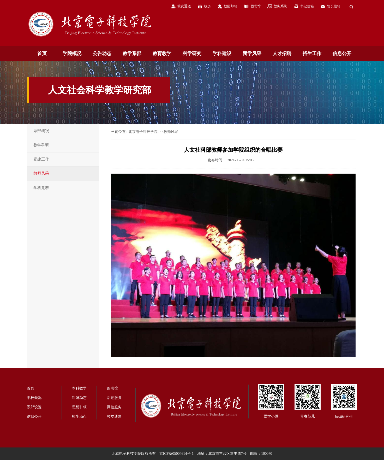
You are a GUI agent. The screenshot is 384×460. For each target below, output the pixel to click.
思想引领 (79, 407)
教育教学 (162, 53)
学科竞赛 (41, 188)
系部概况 (41, 131)
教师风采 (41, 173)
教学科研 (41, 145)
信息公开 (342, 53)
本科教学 (79, 388)
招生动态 (79, 416)
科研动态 (79, 398)
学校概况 (34, 398)
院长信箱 (333, 6)
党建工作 (41, 159)
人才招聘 (282, 53)
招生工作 (312, 53)
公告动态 (102, 53)
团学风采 (252, 53)
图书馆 (255, 6)
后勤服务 (114, 398)
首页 (42, 53)
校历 (207, 6)
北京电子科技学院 (143, 132)
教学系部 (132, 53)
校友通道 (184, 6)
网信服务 (114, 407)
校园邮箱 (230, 6)
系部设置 (34, 407)
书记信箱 (307, 6)
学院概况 (72, 53)
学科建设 (222, 53)
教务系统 (280, 6)
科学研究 (192, 53)
